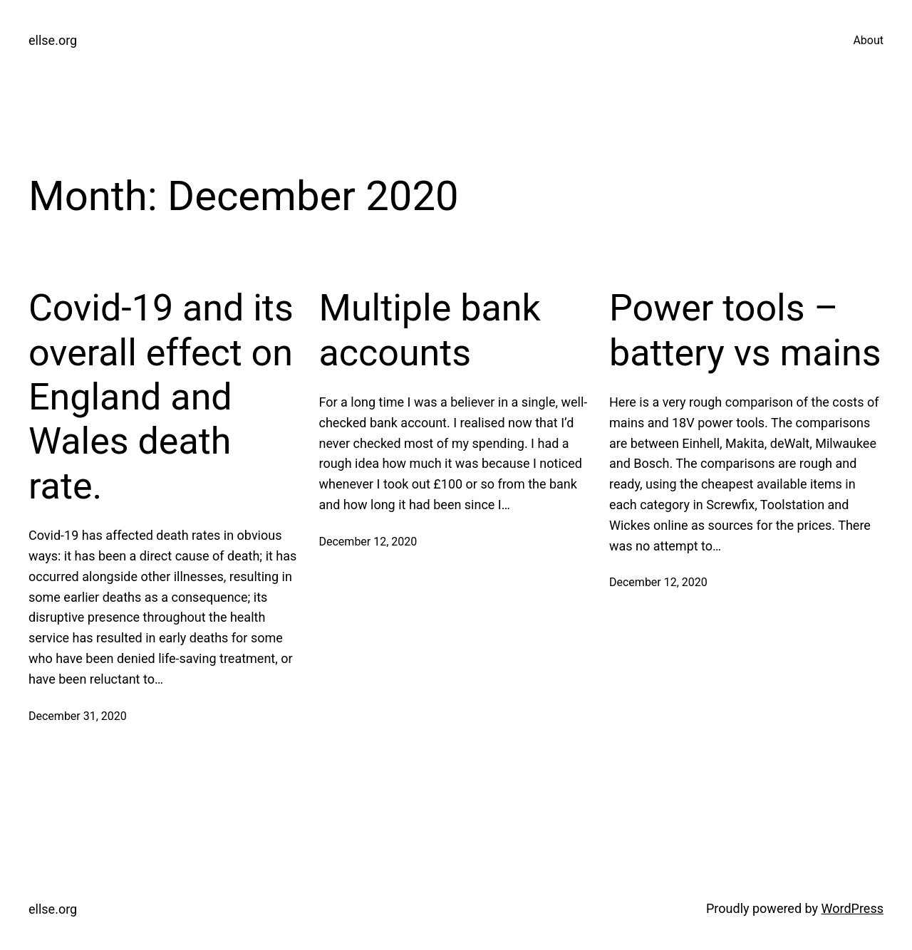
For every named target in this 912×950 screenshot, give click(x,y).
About (868, 40)
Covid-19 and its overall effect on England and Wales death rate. (161, 397)
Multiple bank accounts (430, 330)
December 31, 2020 (77, 716)
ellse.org (52, 40)
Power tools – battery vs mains (745, 330)
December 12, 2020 (368, 541)
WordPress (853, 908)
